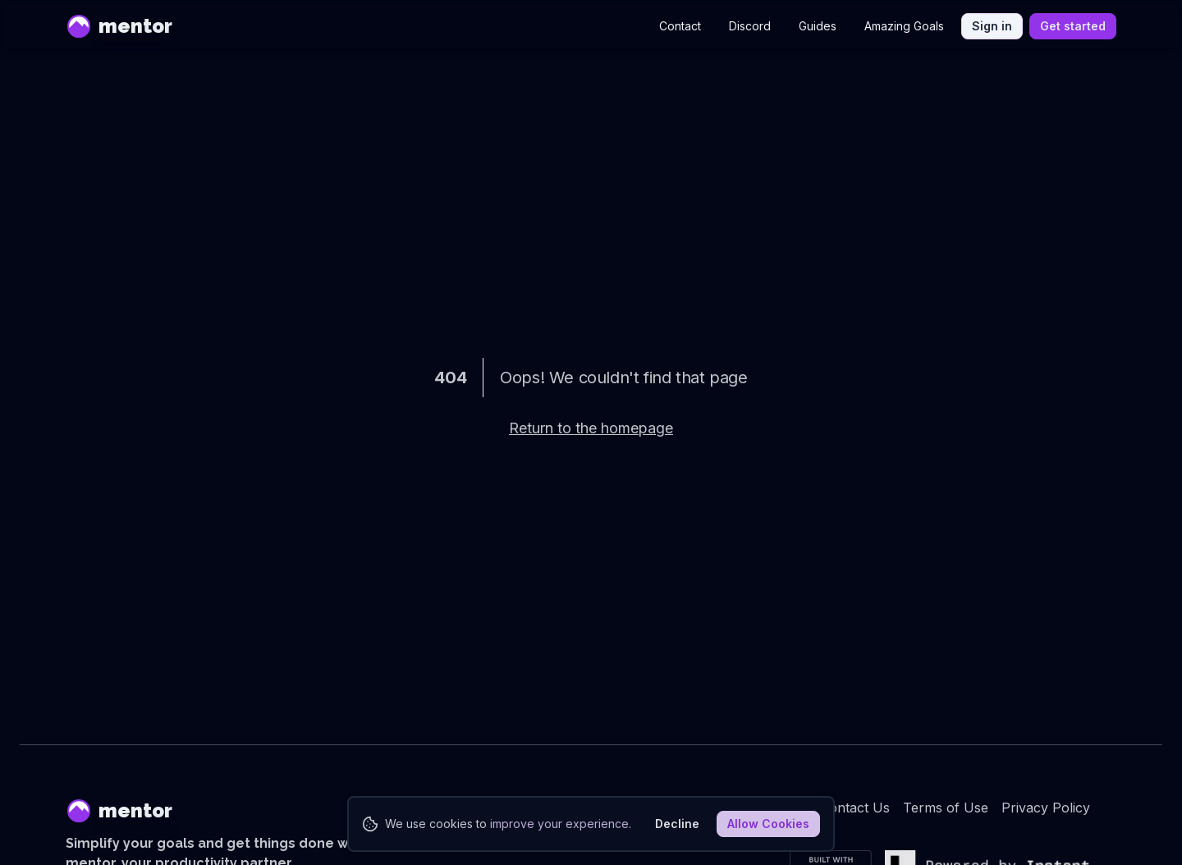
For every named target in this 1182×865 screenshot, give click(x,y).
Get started (1073, 26)
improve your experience (559, 824)
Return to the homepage (591, 428)
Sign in (992, 26)
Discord (750, 26)
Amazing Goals (904, 26)
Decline (677, 824)
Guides (817, 26)
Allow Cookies (768, 824)
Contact (680, 26)
